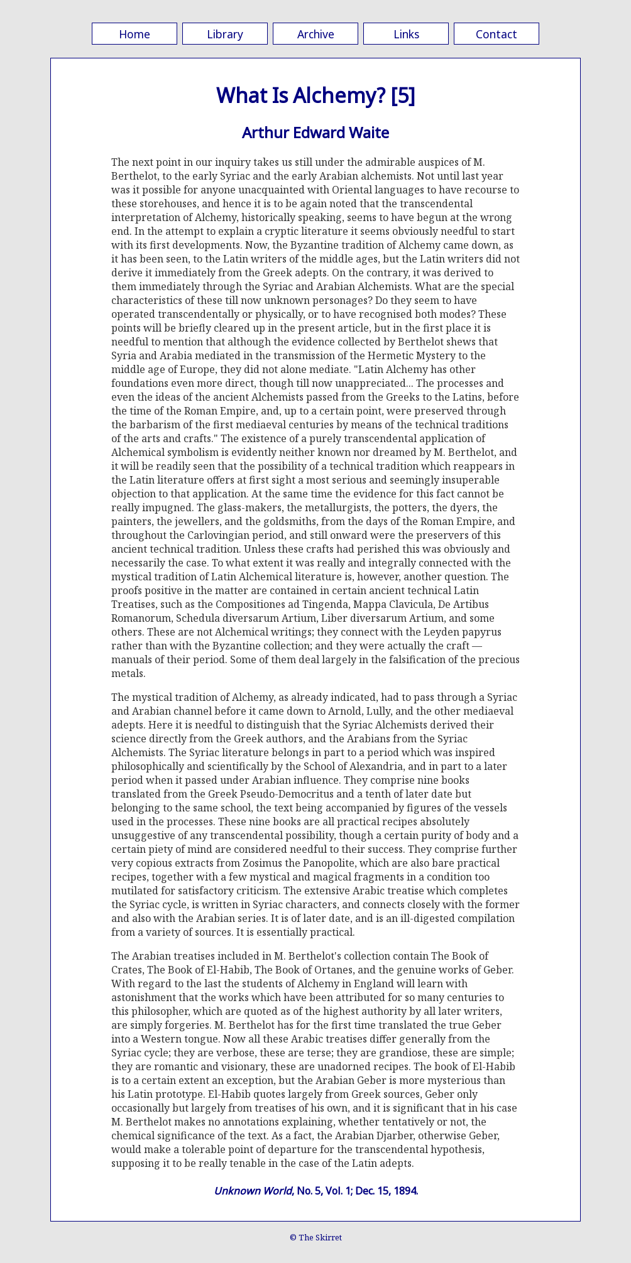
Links (406, 33)
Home (134, 33)
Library (225, 33)
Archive (315, 33)
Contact (496, 33)
